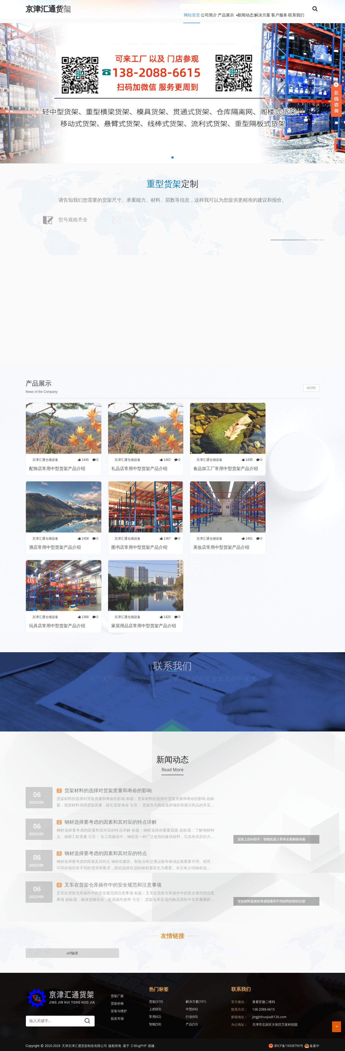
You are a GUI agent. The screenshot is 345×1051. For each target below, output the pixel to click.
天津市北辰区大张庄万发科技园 (275, 1023)
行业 (204, 1008)
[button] (172, 153)
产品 (180, 1015)
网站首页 (148, 9)
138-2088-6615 (263, 1008)
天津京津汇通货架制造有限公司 (84, 1043)
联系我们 (296, 9)
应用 (155, 1023)
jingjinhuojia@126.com (269, 1015)
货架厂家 (117, 994)
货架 (156, 1000)
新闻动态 (223, 9)
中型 (155, 1008)
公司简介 (172, 9)
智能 (155, 1015)
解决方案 (248, 9)
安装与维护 (119, 1010)
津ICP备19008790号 (286, 1043)
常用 (180, 1008)
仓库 (204, 1015)
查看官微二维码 (263, 1000)
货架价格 (117, 1002)
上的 (204, 1000)
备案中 (312, 1043)
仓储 (180, 1023)
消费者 (205, 1023)
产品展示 (196, 9)
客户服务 (272, 9)
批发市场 (117, 1017)
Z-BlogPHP (139, 1043)
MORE (311, 458)
